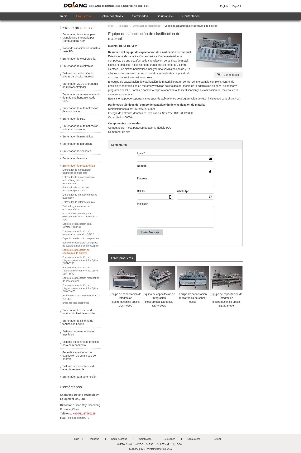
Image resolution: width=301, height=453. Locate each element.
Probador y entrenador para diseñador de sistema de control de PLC (80, 216)
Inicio (110, 26)
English (224, 6)
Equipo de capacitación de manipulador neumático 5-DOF (78, 233)
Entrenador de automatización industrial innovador (80, 127)
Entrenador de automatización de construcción (80, 110)
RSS (149, 444)
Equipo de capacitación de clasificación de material (75, 251)
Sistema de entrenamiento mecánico (78, 333)
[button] (84, 16)
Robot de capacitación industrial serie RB (81, 50)
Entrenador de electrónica (77, 65)
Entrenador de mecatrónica (146, 26)
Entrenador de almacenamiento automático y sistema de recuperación (78, 180)
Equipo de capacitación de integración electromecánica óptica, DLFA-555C (125, 300)
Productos (123, 26)
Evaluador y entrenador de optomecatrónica (75, 208)
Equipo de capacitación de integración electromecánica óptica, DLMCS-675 (226, 300)
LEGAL (178, 444)
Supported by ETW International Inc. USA (150, 449)
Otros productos (122, 258)
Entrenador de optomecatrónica (78, 202)
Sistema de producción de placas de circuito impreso (77, 75)
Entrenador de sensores (76, 151)
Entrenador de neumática (77, 136)
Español (236, 6)
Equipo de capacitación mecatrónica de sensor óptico (193, 298)
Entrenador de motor (74, 158)
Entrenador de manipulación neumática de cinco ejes (76, 171)
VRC (139, 444)
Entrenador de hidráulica (77, 143)
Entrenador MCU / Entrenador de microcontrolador (80, 85)
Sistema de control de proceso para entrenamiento (80, 343)
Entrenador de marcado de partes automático (79, 196)
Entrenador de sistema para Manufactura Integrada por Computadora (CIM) (79, 37)
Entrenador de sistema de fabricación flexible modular (78, 312)
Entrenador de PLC (73, 118)
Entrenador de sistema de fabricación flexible (77, 322)
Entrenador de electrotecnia (78, 58)
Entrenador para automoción (79, 376)
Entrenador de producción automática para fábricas (75, 189)
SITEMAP (163, 444)
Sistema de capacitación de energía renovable (78, 368)
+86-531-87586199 (84, 413)
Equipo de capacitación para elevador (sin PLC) (76, 225)
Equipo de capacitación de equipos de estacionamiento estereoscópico (80, 244)
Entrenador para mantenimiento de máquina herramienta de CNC (81, 97)
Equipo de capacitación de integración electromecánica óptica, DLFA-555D (159, 300)
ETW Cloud (124, 444)
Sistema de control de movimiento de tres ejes (81, 297)
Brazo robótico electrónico (75, 303)
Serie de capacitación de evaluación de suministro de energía (79, 355)
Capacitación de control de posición (80, 238)
